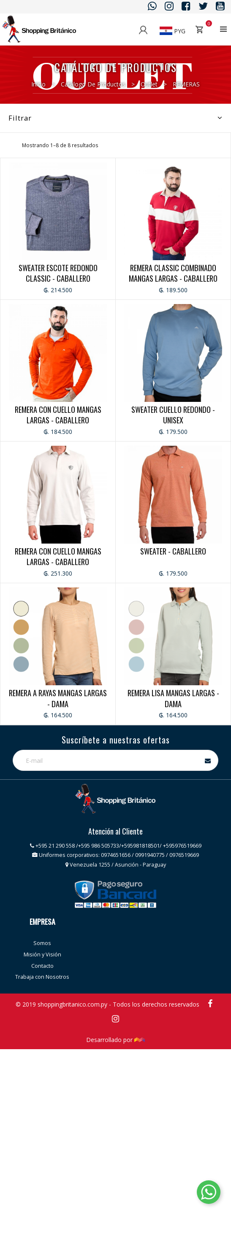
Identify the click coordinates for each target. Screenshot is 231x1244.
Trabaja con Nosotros (42, 976)
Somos (42, 943)
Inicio (38, 84)
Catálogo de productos (93, 84)
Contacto (42, 965)
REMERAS (186, 84)
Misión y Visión (42, 954)
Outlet (149, 84)
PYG (172, 31)
